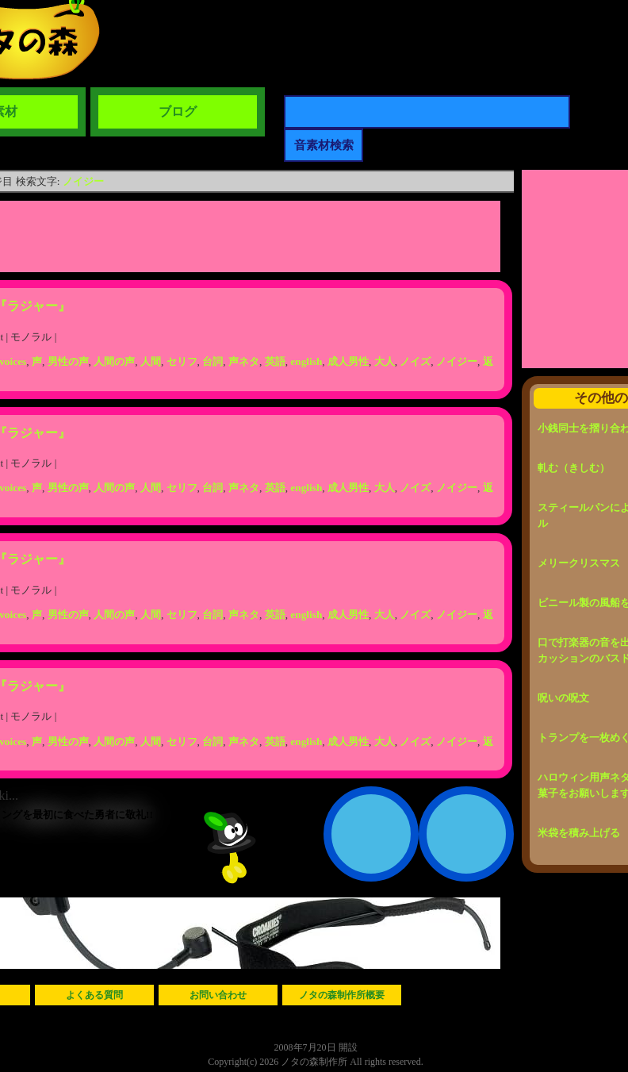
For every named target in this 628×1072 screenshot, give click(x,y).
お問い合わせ (218, 995)
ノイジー (83, 181)
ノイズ (415, 361)
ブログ (178, 111)
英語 (275, 361)
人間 (150, 361)
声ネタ (243, 361)
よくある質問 (94, 995)
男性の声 (68, 361)
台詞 (212, 361)
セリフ (182, 361)
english (306, 361)
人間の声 (114, 361)
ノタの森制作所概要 (342, 995)
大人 (384, 361)
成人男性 (348, 361)
